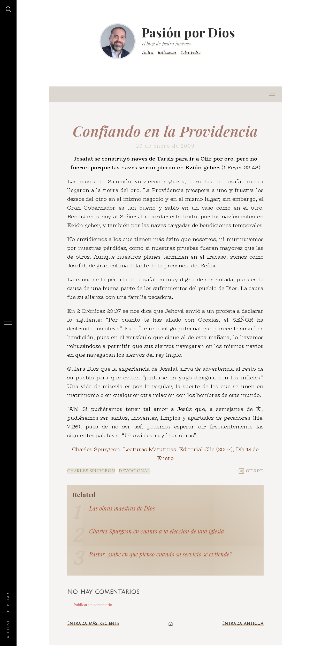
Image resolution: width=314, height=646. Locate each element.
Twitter (148, 52)
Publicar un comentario (93, 605)
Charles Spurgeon (91, 471)
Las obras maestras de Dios (122, 508)
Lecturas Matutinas (149, 449)
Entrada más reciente (93, 623)
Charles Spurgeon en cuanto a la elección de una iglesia (156, 531)
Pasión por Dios (188, 32)
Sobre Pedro (191, 52)
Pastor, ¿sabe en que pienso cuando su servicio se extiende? (160, 554)
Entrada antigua (243, 623)
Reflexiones (167, 52)
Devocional (134, 471)
